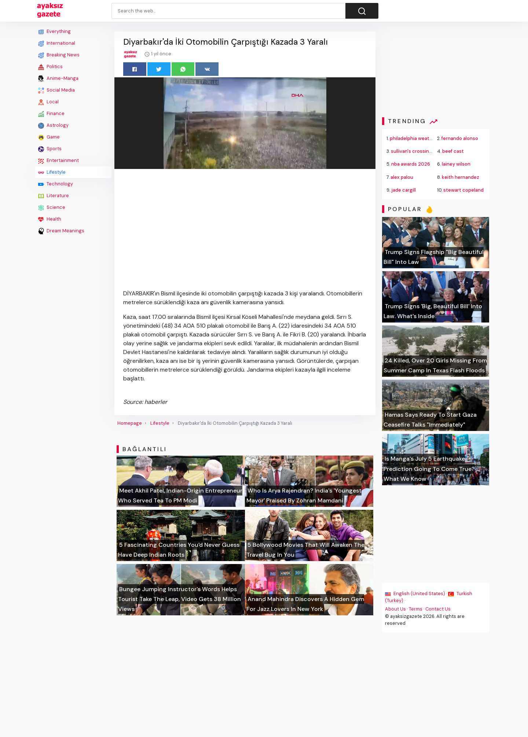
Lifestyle (52, 172)
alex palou (401, 177)
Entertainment (58, 160)
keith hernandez (460, 177)
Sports (50, 148)
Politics (50, 66)
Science (51, 207)
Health (49, 219)
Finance (51, 113)
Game (49, 137)
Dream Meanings (61, 231)
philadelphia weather (413, 138)
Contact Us (438, 609)
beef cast (453, 151)
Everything (54, 31)
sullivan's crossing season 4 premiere (433, 151)
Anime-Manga (58, 78)
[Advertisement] (73, 347)
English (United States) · (416, 593)
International (56, 43)
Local (48, 102)
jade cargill (403, 190)
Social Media (56, 90)
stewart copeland (463, 190)
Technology (55, 184)
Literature (53, 195)
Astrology (53, 125)
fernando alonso (459, 138)
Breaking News (59, 55)
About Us (395, 609)
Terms (415, 609)
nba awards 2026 (410, 164)
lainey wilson (456, 164)
